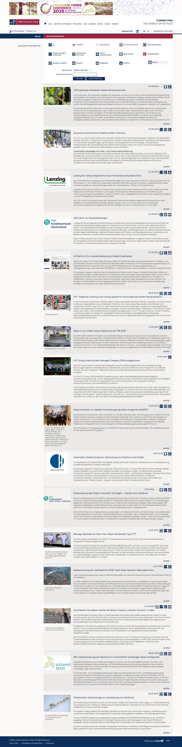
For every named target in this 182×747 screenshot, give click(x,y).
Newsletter (127, 31)
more (166, 124)
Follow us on (154, 741)
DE (144, 31)
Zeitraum (67, 70)
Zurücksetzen (95, 79)
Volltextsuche (64, 74)
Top (168, 741)
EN (148, 31)
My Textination (18, 31)
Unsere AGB (13, 743)
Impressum (50, 743)
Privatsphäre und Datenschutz (32, 743)
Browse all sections (163, 31)
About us (32, 31)
